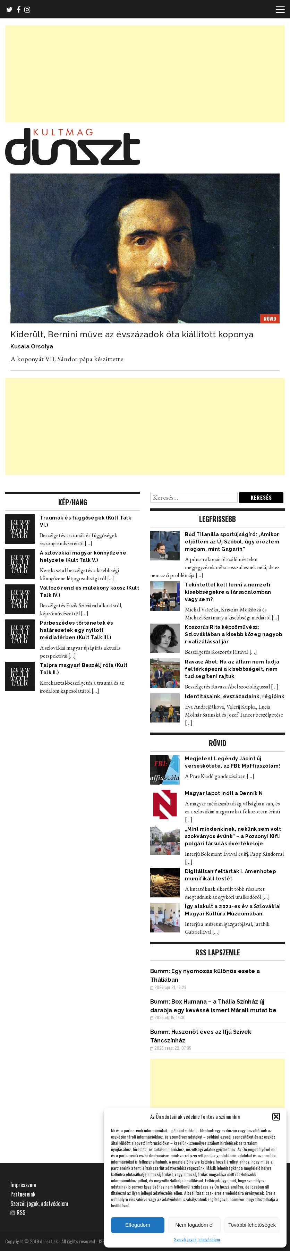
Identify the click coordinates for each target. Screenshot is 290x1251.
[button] (276, 1116)
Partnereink (22, 1194)
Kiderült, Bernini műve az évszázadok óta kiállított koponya (132, 334)
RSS (21, 1212)
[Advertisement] (145, 73)
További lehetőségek (252, 1225)
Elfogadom (137, 1225)
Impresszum (23, 1185)
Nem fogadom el (194, 1225)
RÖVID (270, 318)
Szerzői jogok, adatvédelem (197, 1239)
